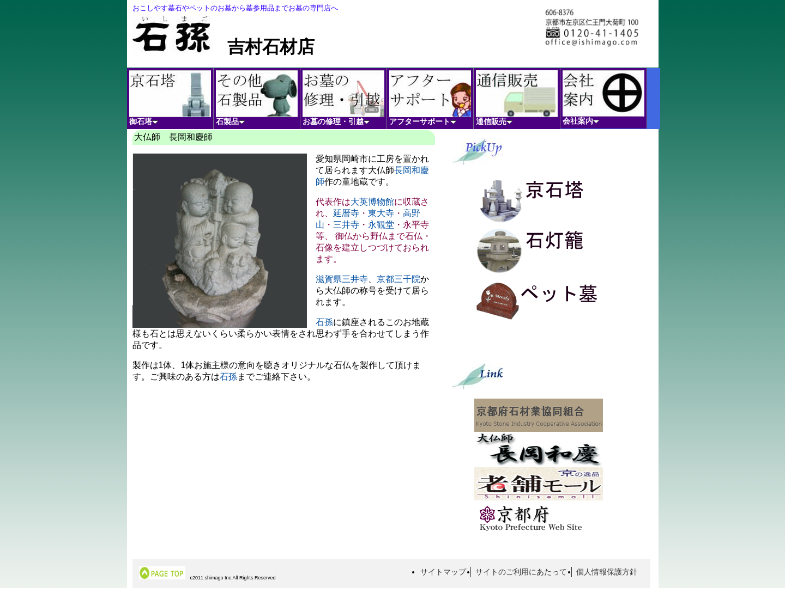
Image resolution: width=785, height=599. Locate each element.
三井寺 (346, 224)
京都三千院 (398, 279)
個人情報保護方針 (606, 571)
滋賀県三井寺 (342, 279)
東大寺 (381, 213)
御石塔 (170, 98)
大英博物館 (372, 201)
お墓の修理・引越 (343, 98)
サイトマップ (443, 571)
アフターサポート (430, 98)
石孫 (324, 322)
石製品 (257, 98)
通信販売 (517, 98)
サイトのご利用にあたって (521, 571)
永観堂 (381, 224)
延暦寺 (346, 213)
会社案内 (603, 97)
